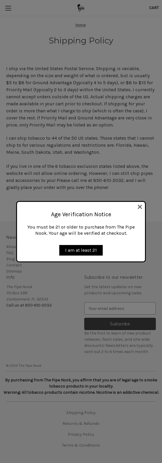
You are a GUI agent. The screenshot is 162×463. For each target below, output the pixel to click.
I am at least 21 (81, 250)
